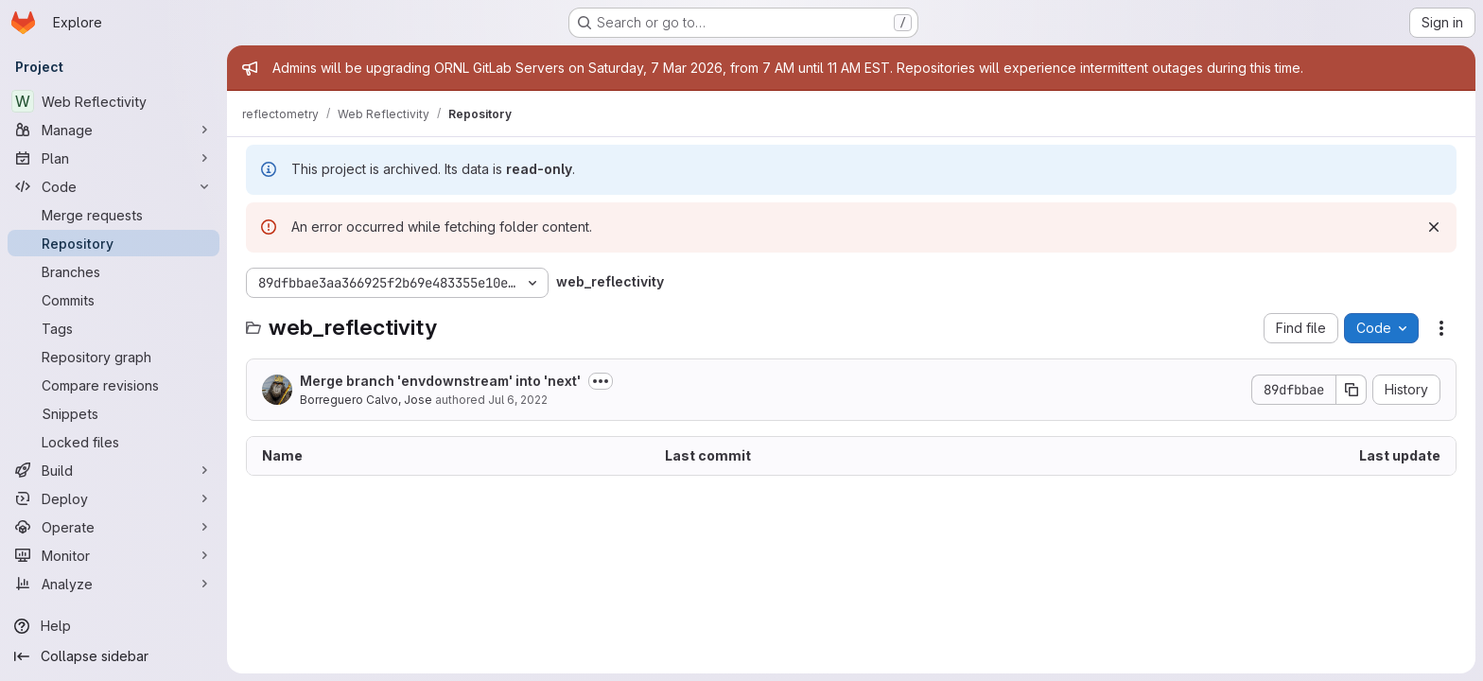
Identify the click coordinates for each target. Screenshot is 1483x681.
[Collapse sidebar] (113, 656)
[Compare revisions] (113, 385)
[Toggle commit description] (600, 381)
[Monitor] (113, 555)
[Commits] (113, 300)
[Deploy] (113, 498)
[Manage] (113, 129)
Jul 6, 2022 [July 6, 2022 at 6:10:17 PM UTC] (518, 400)
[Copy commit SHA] (1351, 390)
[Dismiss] (1433, 227)
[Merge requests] (113, 214)
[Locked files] (113, 441)
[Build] (113, 470)
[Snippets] (113, 413)
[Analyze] (113, 583)
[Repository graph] (113, 356)
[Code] (113, 186)
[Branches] (113, 271)
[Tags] (113, 328)
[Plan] (113, 158)
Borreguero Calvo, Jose (366, 400)
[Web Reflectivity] (113, 101)
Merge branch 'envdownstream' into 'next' (440, 381)
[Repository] (113, 243)
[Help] (113, 626)
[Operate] (113, 527)
